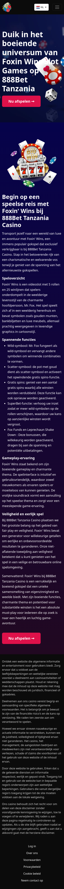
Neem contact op (32, 880)
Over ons (32, 853)
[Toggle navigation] (57, 7)
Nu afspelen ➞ (21, 101)
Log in (32, 846)
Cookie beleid (32, 873)
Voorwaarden (32, 860)
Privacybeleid (32, 867)
